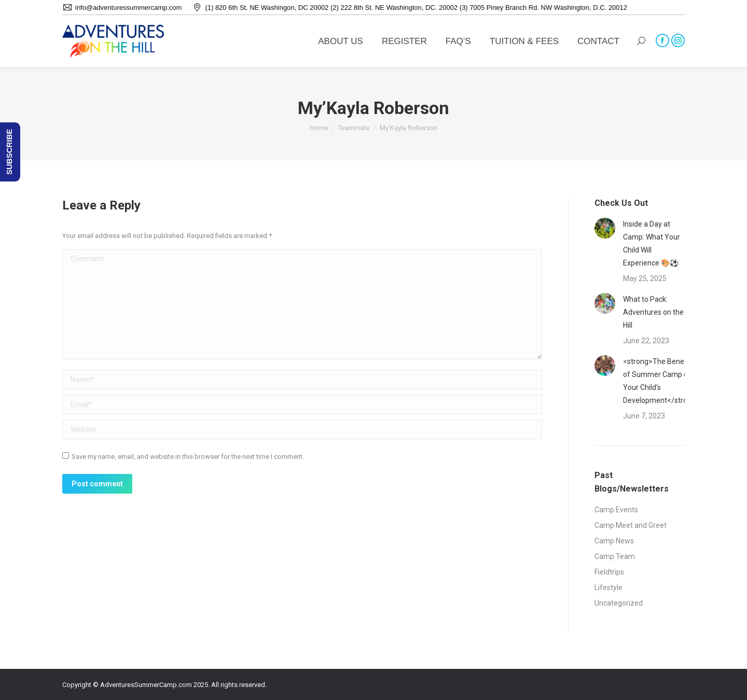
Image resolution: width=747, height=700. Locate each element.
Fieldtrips (609, 572)
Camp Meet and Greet (630, 525)
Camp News (614, 541)
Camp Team (614, 556)
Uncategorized (618, 603)
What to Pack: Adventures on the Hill (653, 312)
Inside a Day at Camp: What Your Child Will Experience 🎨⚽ (651, 243)
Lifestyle (608, 587)
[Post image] (604, 228)
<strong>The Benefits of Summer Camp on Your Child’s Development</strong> (661, 380)
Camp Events (616, 510)
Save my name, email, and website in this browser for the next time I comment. (188, 456)
